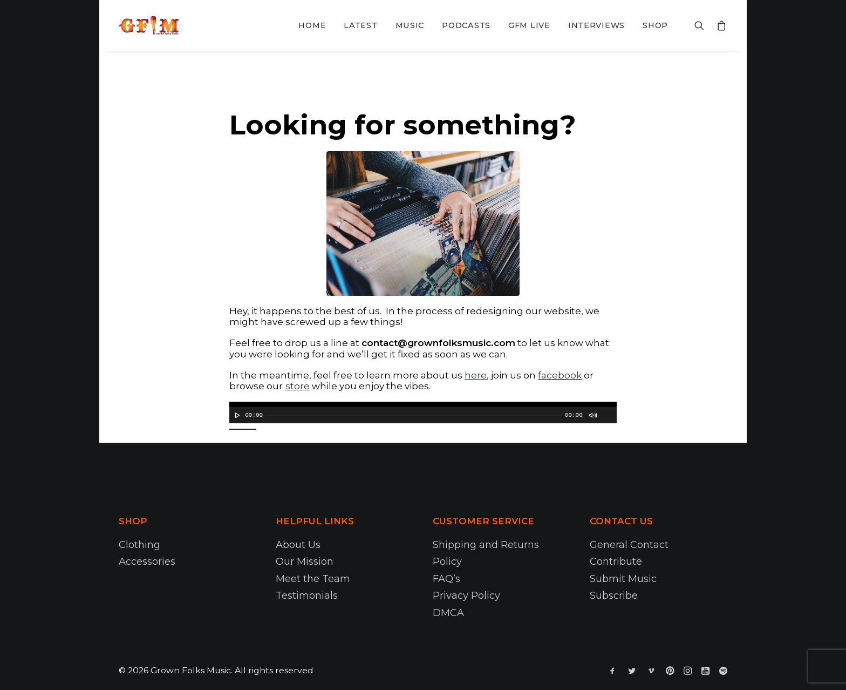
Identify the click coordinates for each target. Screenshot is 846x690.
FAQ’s (446, 579)
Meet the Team (313, 579)
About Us (298, 545)
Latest (360, 25)
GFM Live (529, 25)
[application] (423, 412)
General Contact (629, 545)
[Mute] (592, 415)
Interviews (596, 25)
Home (312, 25)
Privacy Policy (466, 595)
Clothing (139, 545)
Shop (655, 25)
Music (410, 25)
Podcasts (466, 25)
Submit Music (623, 579)
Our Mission (304, 561)
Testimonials (307, 595)
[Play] (236, 415)
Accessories (147, 561)
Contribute (616, 561)
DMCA (448, 613)
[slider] (414, 415)
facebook (560, 375)
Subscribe (614, 595)
